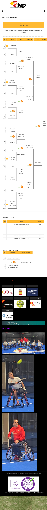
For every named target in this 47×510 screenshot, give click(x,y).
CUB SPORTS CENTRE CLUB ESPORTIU (12, 130)
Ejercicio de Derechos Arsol (22, 494)
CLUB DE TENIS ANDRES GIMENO (37, 76)
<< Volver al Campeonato (9, 17)
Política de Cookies (36, 492)
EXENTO (12, 54)
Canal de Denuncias (13, 492)
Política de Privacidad (24, 492)
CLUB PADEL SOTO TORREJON (21, 171)
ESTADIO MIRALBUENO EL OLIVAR (12, 82)
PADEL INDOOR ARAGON (13, 258)
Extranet (5, 492)
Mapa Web (32, 494)
